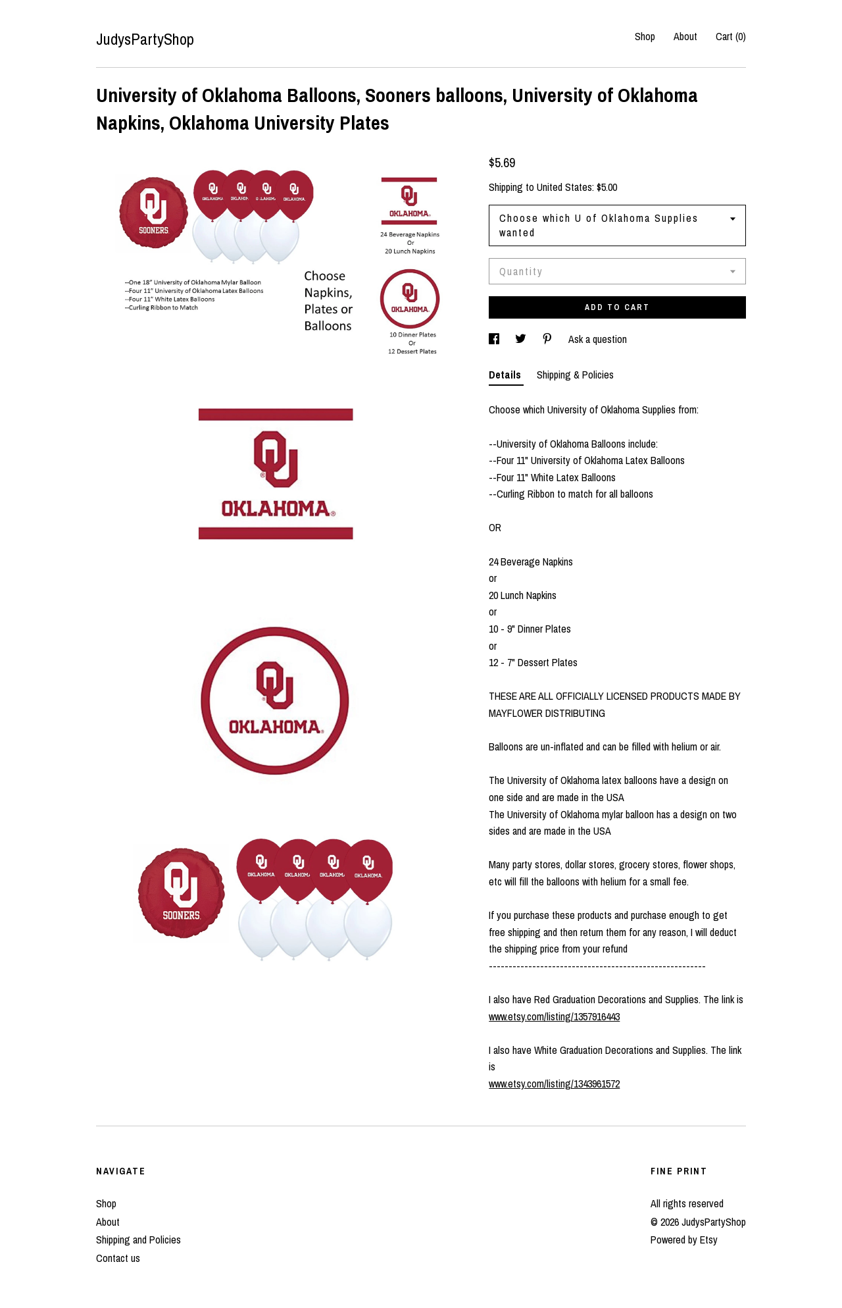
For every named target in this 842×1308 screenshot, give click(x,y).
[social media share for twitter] (522, 339)
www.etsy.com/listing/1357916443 (554, 1016)
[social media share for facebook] (495, 339)
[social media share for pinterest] (548, 339)
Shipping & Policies (575, 374)
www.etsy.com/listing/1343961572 (554, 1083)
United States (564, 187)
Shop (645, 36)
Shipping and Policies (138, 1239)
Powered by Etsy (684, 1239)
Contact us (118, 1258)
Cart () (731, 36)
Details (506, 374)
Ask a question (597, 339)
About (685, 36)
